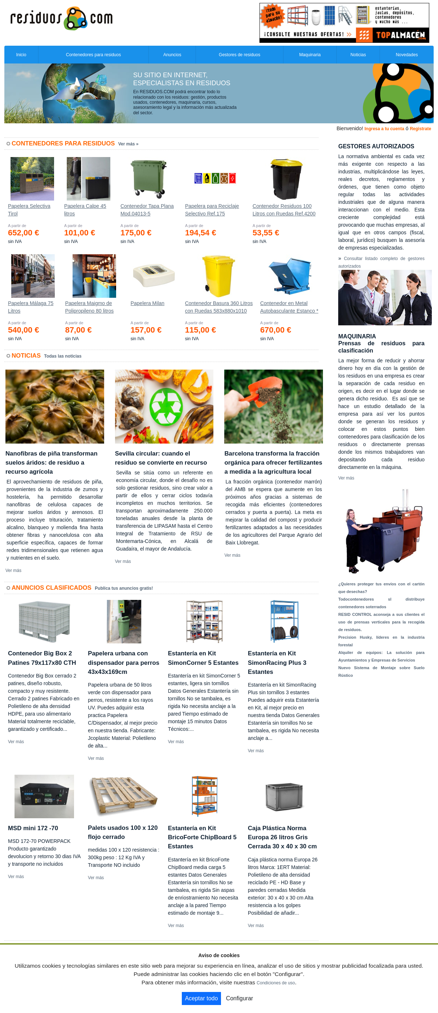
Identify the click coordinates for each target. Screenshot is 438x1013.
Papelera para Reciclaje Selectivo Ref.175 (212, 210)
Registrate (420, 128)
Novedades (407, 54)
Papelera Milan (147, 303)
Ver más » (128, 144)
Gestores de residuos (239, 54)
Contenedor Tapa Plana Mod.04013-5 (147, 210)
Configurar (239, 998)
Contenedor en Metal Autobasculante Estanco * (289, 307)
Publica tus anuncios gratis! (124, 588)
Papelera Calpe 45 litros (85, 210)
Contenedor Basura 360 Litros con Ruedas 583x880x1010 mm (219, 308)
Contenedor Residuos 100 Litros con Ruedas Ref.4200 (284, 210)
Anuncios (172, 54)
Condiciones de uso (276, 982)
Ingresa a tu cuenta (384, 128)
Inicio (21, 54)
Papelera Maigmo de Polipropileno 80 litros (89, 307)
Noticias (358, 54)
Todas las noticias (63, 356)
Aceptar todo (201, 998)
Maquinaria (309, 54)
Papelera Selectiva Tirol (29, 210)
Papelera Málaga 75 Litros (30, 307)
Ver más (13, 570)
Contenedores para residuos (93, 54)
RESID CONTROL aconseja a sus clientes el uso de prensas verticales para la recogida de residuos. (381, 622)
